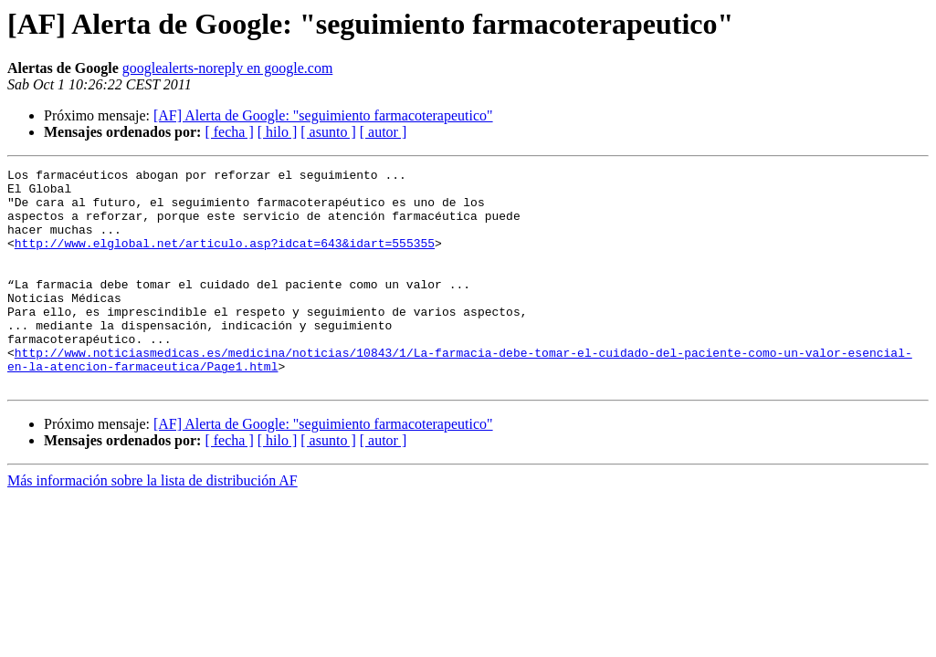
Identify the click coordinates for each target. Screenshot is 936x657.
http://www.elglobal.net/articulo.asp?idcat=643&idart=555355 (225, 259)
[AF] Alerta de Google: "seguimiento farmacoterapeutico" (323, 115)
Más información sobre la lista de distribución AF (152, 524)
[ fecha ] (229, 132)
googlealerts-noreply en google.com (227, 68)
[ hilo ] (278, 132)
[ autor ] (383, 132)
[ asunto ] (327, 132)
